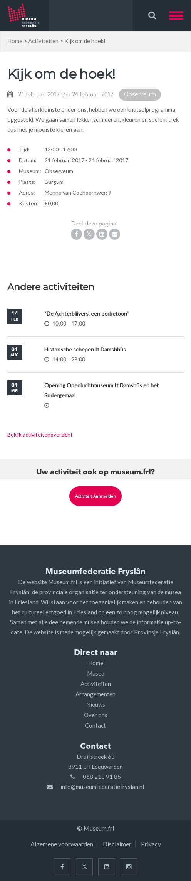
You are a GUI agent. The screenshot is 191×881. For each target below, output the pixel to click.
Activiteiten (43, 40)
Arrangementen (95, 694)
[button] (180, 15)
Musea (95, 673)
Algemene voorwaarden (61, 843)
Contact (95, 725)
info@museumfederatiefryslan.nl (102, 786)
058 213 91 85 (102, 776)
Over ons (95, 714)
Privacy (151, 843)
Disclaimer (117, 843)
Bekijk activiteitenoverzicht (40, 434)
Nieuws (95, 704)
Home (14, 40)
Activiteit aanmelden (95, 496)
